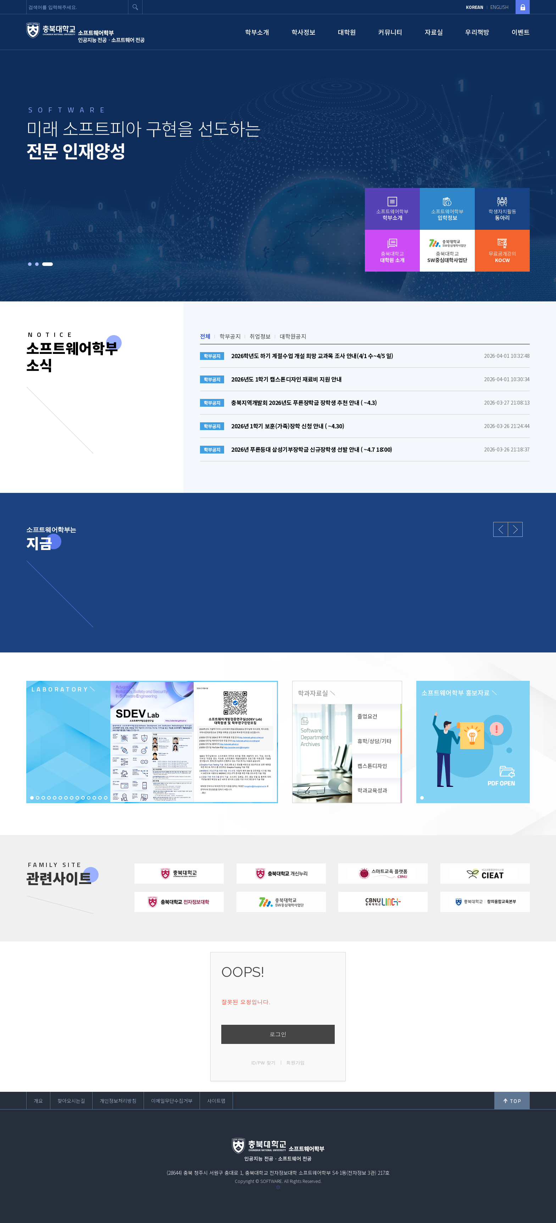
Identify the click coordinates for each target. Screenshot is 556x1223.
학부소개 (257, 32)
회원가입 (295, 1062)
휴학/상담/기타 (374, 741)
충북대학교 (392, 256)
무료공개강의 (502, 256)
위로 (512, 1101)
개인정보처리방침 (118, 1100)
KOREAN (474, 7)
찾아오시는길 (71, 1100)
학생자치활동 (502, 214)
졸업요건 (367, 716)
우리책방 (477, 32)
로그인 (278, 1034)
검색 (135, 7)
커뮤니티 (390, 32)
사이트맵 (216, 1100)
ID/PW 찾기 (263, 1062)
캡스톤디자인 (372, 765)
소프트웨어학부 (392, 214)
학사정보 (303, 32)
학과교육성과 (372, 790)
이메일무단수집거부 (172, 1100)
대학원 (347, 32)
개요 (38, 1100)
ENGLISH (499, 7)
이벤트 (521, 32)
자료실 (434, 32)
